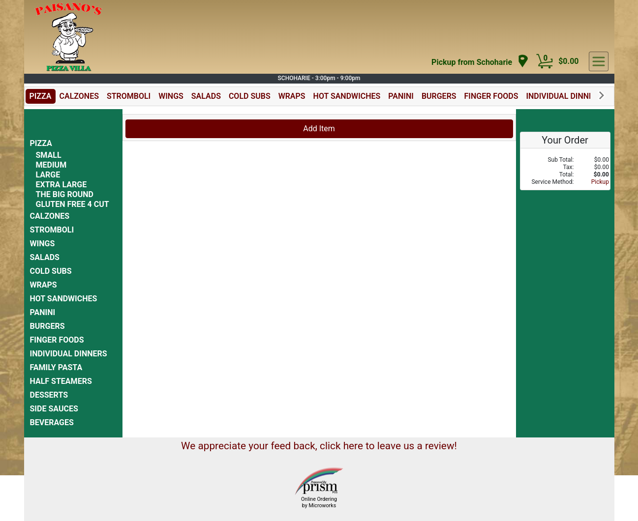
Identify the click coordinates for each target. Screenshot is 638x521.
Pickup (600, 181)
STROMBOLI (129, 96)
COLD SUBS (250, 96)
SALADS (206, 96)
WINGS (170, 96)
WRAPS (291, 96)
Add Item (319, 128)
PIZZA (41, 96)
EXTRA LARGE (61, 184)
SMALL (48, 155)
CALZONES (79, 96)
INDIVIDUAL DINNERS (564, 96)
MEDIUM (51, 165)
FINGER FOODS (491, 96)
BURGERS (439, 96)
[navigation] (480, 61)
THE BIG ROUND (64, 194)
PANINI (401, 96)
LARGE (48, 174)
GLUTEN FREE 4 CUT (72, 204)
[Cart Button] (544, 61)
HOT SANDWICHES (347, 96)
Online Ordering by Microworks (319, 502)
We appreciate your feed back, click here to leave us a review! (319, 446)
